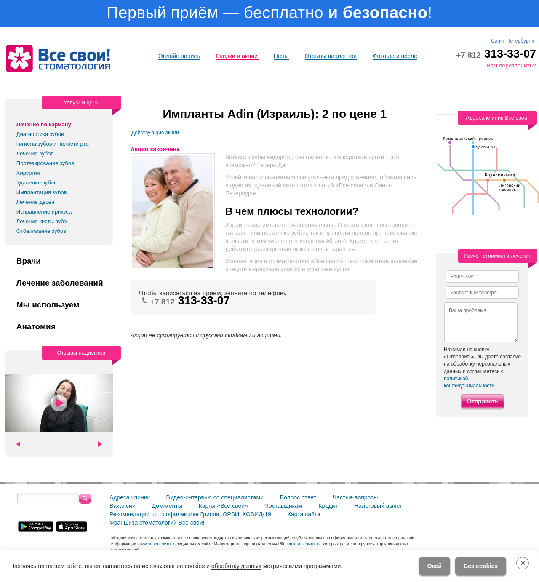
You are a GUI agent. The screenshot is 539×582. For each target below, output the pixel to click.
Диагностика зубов (40, 134)
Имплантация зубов (41, 192)
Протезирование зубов (45, 163)
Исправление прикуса (44, 211)
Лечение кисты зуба (41, 221)
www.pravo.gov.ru (154, 544)
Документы (167, 505)
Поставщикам (283, 505)
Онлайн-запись (179, 56)
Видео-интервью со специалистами (215, 497)
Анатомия (36, 326)
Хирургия (28, 173)
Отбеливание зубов (41, 231)
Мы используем (48, 305)
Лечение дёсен (35, 202)
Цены (281, 56)
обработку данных (236, 566)
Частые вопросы (355, 497)
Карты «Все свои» (223, 505)
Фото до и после (395, 56)
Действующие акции (155, 133)
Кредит (328, 505)
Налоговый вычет (378, 505)
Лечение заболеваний (59, 283)
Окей (434, 566)
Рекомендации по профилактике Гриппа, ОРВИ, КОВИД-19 (190, 514)
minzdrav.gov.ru (300, 544)
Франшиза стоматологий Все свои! (157, 522)
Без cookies (481, 566)
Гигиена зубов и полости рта (52, 144)
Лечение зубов (35, 153)
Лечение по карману (43, 124)
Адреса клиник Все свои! (497, 118)
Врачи (28, 261)
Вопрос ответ (298, 497)
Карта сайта (304, 514)
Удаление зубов (36, 182)
